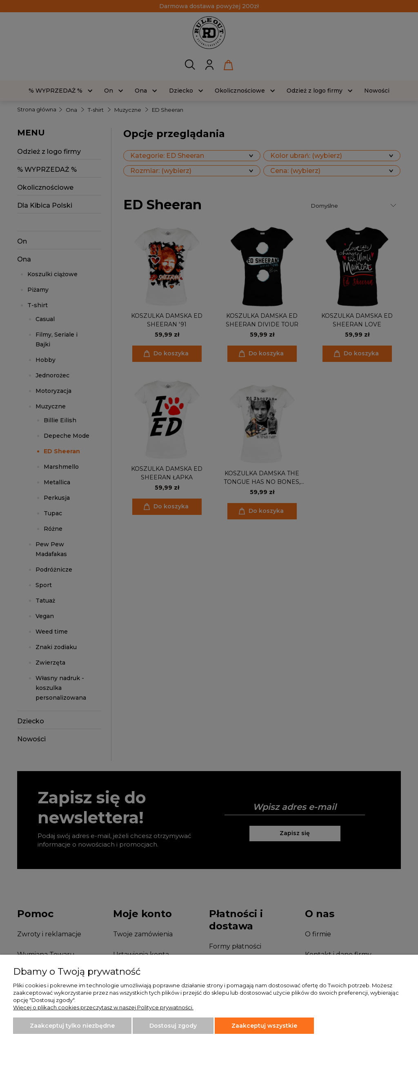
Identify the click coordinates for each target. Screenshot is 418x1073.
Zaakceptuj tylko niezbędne (72, 1025)
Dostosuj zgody (173, 1025)
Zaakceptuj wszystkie (264, 1025)
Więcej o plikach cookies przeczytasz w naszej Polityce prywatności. (103, 1007)
